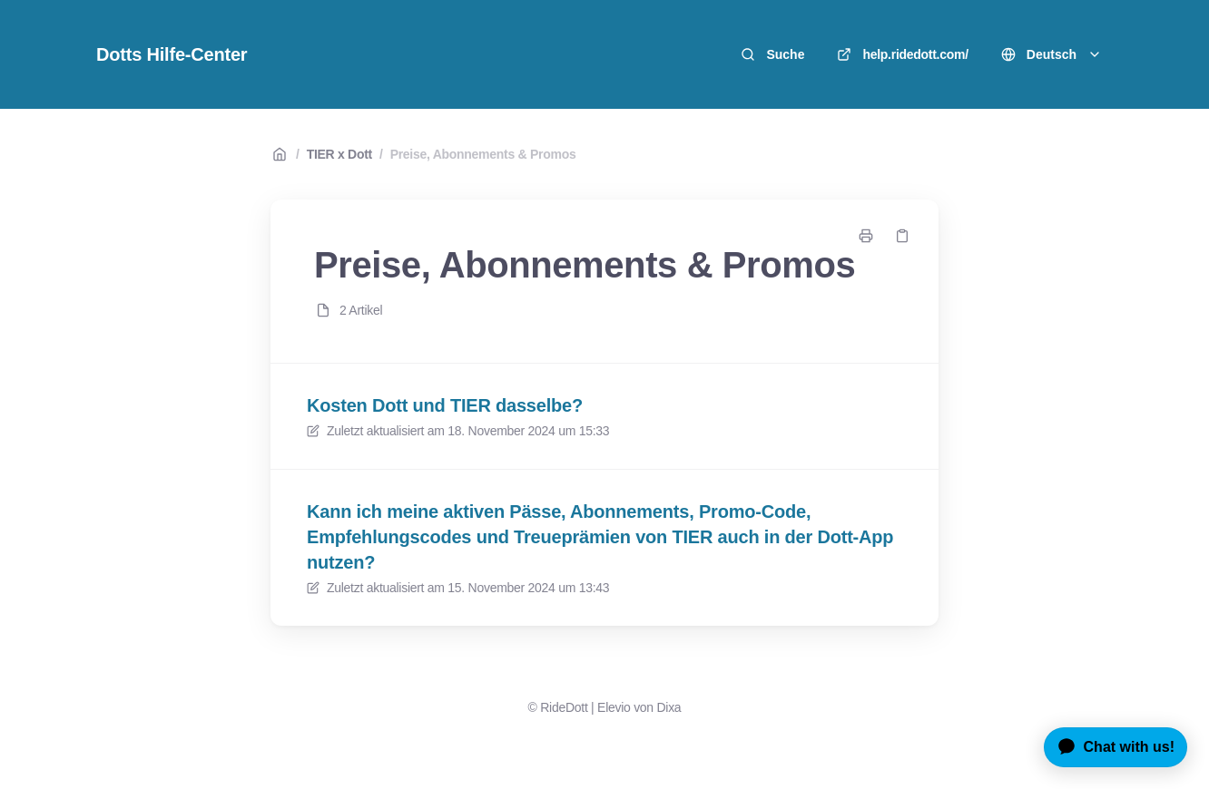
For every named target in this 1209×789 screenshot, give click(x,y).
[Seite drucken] (865, 235)
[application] (1108, 747)
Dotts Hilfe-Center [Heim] (171, 54)
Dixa (668, 707)
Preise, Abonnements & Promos (483, 154)
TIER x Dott (339, 154)
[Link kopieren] (902, 235)
